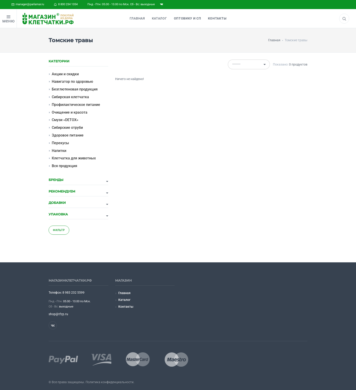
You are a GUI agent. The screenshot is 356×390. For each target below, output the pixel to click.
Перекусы (60, 143)
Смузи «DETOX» (65, 120)
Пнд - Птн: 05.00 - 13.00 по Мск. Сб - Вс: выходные (121, 4)
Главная (124, 293)
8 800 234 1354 (66, 4)
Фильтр (59, 230)
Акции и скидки (65, 74)
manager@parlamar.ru (27, 4)
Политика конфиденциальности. (110, 382)
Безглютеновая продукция (75, 89)
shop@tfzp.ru (58, 314)
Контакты (125, 306)
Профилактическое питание (76, 104)
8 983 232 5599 (73, 292)
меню (8, 21)
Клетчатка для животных (74, 158)
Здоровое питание (68, 135)
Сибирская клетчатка (70, 97)
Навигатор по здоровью (72, 81)
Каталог (124, 300)
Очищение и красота (69, 112)
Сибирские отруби (67, 127)
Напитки (59, 151)
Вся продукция (64, 166)
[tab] (78, 181)
